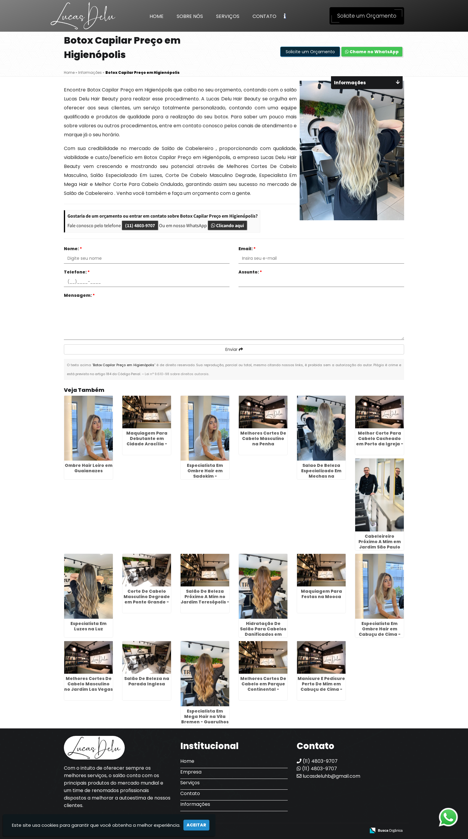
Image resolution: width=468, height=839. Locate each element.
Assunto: (250, 272)
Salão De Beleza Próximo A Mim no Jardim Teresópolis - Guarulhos (205, 599)
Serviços (227, 16)
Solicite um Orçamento (366, 15)
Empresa (190, 771)
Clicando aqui (227, 225)
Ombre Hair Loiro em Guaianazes (89, 468)
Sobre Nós (190, 16)
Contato (264, 16)
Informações (195, 804)
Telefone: (77, 272)
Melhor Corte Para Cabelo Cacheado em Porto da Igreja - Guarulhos (379, 441)
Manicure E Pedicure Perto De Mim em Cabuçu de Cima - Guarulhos (321, 687)
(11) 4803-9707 (140, 225)
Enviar (234, 349)
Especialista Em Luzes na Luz (88, 626)
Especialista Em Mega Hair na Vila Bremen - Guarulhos (205, 716)
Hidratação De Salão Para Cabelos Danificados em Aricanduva (263, 632)
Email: (247, 249)
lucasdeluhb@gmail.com (328, 776)
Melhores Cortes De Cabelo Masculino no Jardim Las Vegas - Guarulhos (88, 687)
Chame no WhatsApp (372, 52)
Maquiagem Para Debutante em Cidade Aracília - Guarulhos (146, 441)
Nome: (73, 249)
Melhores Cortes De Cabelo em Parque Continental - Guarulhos (263, 687)
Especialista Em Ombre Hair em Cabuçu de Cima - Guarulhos (380, 632)
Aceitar (196, 825)
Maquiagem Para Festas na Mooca (321, 594)
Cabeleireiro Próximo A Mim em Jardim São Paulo (379, 541)
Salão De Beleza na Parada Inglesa (146, 681)
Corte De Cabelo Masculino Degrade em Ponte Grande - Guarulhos (147, 599)
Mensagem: (79, 295)
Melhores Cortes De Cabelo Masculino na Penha (263, 438)
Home (157, 16)
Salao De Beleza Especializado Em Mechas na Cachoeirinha (321, 473)
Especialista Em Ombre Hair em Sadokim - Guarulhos (205, 473)
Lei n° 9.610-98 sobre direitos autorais (177, 374)
